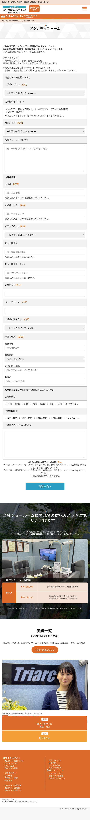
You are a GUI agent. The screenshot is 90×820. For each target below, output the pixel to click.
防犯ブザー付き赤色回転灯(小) (21, 109)
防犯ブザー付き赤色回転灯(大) (53, 109)
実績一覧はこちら (44, 650)
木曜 (34, 404)
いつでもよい (71, 404)
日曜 (59, 404)
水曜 (25, 404)
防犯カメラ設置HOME (10, 21)
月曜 (9, 404)
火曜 (17, 404)
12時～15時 (25, 418)
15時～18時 (40, 418)
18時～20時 (56, 418)
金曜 (42, 404)
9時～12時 (11, 418)
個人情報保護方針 (18, 470)
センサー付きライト (16, 112)
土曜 (50, 404)
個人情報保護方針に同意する (45, 476)
